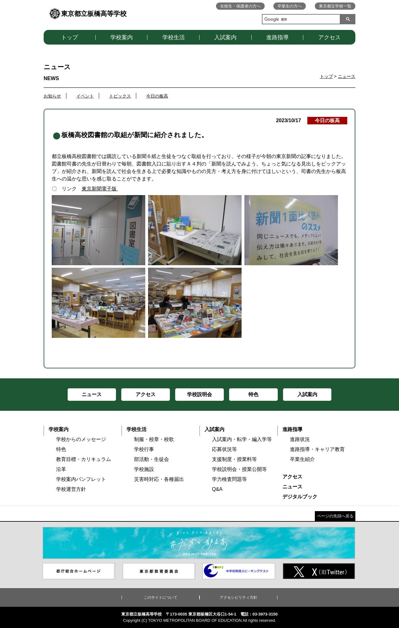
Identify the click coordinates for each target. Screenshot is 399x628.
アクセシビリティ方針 (238, 597)
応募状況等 (224, 449)
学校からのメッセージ (81, 439)
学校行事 (144, 449)
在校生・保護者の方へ (240, 6)
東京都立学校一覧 (335, 6)
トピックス (120, 95)
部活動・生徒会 (151, 459)
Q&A (217, 489)
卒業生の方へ (289, 6)
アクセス (329, 37)
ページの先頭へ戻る (335, 516)
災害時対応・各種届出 (159, 479)
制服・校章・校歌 (154, 439)
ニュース (346, 76)
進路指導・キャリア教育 (317, 449)
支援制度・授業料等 (234, 459)
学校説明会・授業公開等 (239, 469)
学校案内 (121, 37)
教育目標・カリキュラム (83, 459)
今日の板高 (157, 95)
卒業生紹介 (302, 459)
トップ (69, 37)
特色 (61, 449)
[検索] (299, 20)
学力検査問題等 (229, 479)
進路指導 (277, 37)
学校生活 (173, 37)
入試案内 (225, 37)
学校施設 (144, 469)
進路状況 (300, 439)
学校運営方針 (71, 489)
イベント (85, 95)
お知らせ (52, 95)
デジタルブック (299, 496)
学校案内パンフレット (81, 479)
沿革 (61, 469)
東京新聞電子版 (100, 188)
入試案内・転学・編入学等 (242, 439)
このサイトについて (160, 597)
